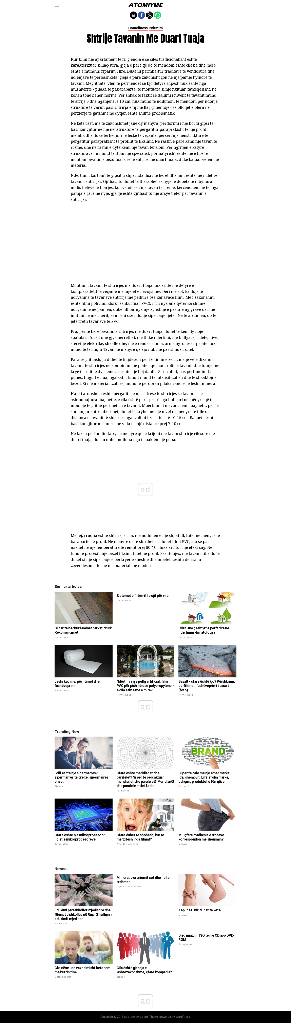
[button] (57, 5)
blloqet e (185, 107)
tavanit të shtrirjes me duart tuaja (121, 285)
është (166, 285)
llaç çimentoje (156, 107)
